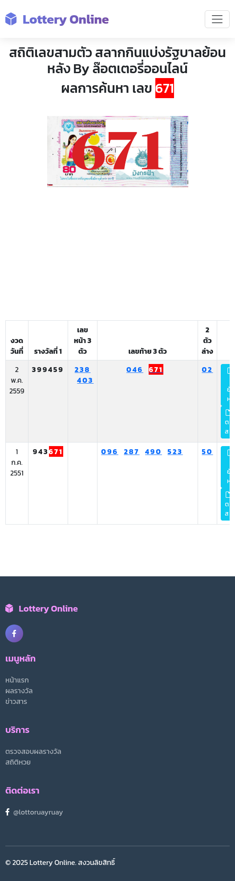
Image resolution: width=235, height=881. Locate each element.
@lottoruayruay (38, 812)
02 (207, 369)
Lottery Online (57, 19)
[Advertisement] (117, 254)
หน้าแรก (17, 679)
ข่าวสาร (16, 701)
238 (83, 369)
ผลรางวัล (18, 690)
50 (207, 451)
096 (109, 451)
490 (153, 451)
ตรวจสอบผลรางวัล (33, 751)
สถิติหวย (18, 762)
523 (175, 451)
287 (131, 451)
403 (85, 380)
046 (134, 369)
